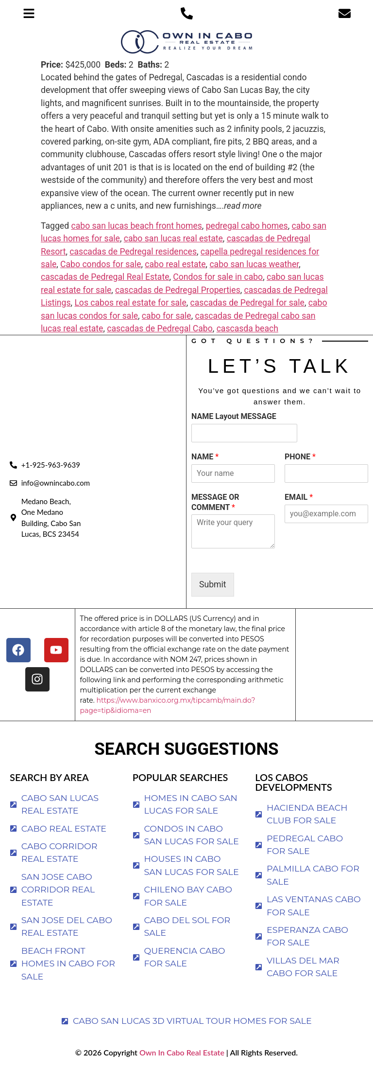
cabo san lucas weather (254, 264)
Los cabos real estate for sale (130, 303)
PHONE (300, 456)
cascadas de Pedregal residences (133, 251)
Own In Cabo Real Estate (180, 1052)
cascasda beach (247, 328)
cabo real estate (175, 264)
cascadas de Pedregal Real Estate (105, 277)
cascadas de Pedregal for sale (247, 303)
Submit (212, 584)
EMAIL (299, 497)
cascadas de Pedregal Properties (177, 290)
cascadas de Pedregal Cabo (160, 328)
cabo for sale (166, 316)
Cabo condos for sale (100, 264)
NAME (205, 456)
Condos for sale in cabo (218, 277)
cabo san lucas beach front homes (136, 226)
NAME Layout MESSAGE (233, 416)
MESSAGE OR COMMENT (215, 502)
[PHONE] (326, 473)
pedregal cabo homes (247, 226)
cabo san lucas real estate (173, 238)
